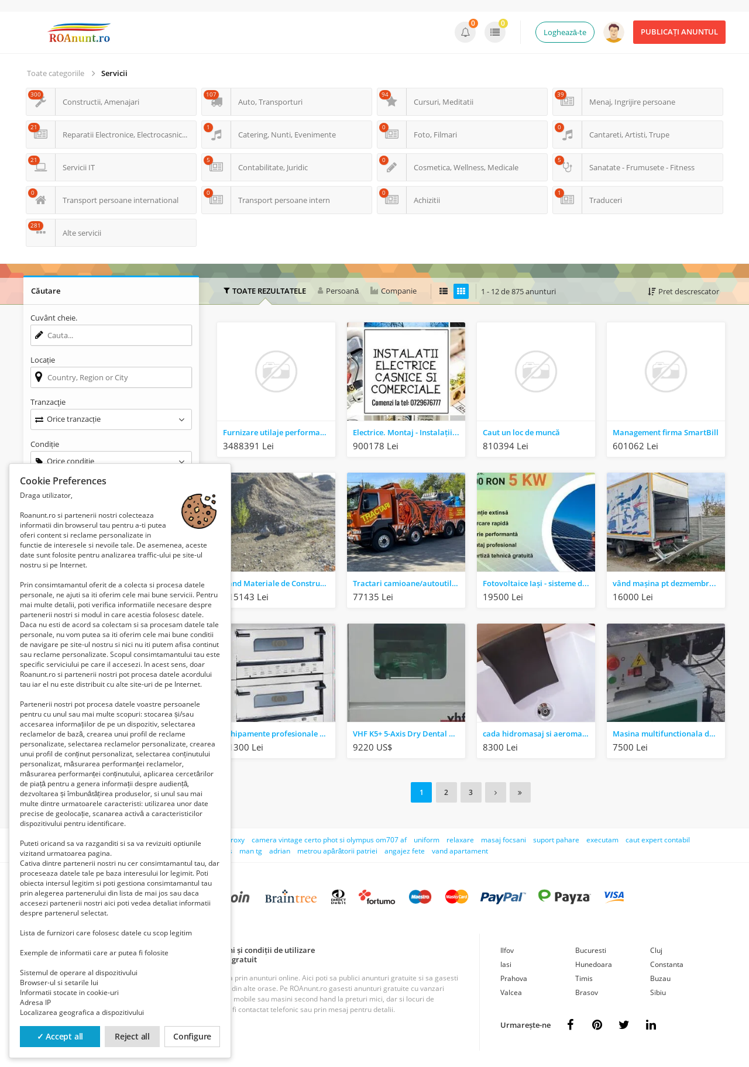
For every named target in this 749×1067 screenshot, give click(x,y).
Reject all (132, 1036)
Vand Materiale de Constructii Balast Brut (279, 583)
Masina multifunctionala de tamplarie (669, 733)
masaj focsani (503, 839)
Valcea (511, 991)
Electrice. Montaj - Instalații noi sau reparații (409, 432)
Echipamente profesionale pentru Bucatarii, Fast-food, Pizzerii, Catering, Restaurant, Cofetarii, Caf (279, 733)
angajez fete (404, 850)
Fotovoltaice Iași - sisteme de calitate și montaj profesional (539, 583)
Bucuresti (590, 949)
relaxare (460, 839)
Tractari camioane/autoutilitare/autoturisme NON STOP (409, 583)
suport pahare (556, 839)
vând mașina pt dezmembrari (666, 583)
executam (602, 839)
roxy (238, 839)
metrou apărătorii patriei (337, 850)
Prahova (513, 977)
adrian (279, 850)
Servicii (114, 73)
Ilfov (507, 949)
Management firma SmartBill (666, 432)
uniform (426, 839)
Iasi (505, 963)
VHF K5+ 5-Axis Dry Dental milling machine (409, 733)
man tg (250, 850)
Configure (192, 1036)
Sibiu (658, 991)
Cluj (656, 949)
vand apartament (460, 850)
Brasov (586, 991)
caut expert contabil (658, 839)
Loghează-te (565, 32)
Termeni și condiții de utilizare (260, 949)
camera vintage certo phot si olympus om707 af (329, 839)
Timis (584, 977)
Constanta (666, 963)
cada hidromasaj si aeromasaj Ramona (539, 733)
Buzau (660, 977)
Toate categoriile (55, 73)
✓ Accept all (60, 1036)
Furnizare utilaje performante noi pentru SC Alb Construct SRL (279, 432)
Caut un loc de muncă (521, 432)
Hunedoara (593, 963)
